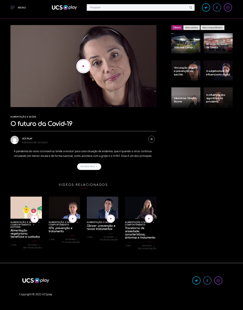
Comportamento (20, 224)
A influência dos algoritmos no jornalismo (215, 98)
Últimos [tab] (177, 27)
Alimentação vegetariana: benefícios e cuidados (25, 233)
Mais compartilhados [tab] (212, 27)
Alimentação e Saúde (23, 116)
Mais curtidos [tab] (191, 27)
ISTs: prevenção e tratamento (60, 230)
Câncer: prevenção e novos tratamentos (101, 227)
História (15, 227)
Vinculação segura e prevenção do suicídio (185, 71)
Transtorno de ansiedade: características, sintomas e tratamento (140, 233)
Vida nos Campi (183, 47)
